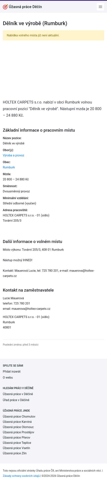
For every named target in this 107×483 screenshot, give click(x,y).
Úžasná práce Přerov (16, 437)
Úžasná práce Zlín (15, 453)
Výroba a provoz (13, 155)
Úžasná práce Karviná (17, 422)
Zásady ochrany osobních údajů (21, 475)
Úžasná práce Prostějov (18, 432)
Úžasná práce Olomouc (18, 427)
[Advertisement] (53, 70)
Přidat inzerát (11, 371)
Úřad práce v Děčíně (16, 400)
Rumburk (9, 167)
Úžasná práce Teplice (17, 443)
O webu (8, 377)
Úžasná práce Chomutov (19, 416)
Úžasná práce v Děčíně (18, 394)
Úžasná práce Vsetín (16, 448)
